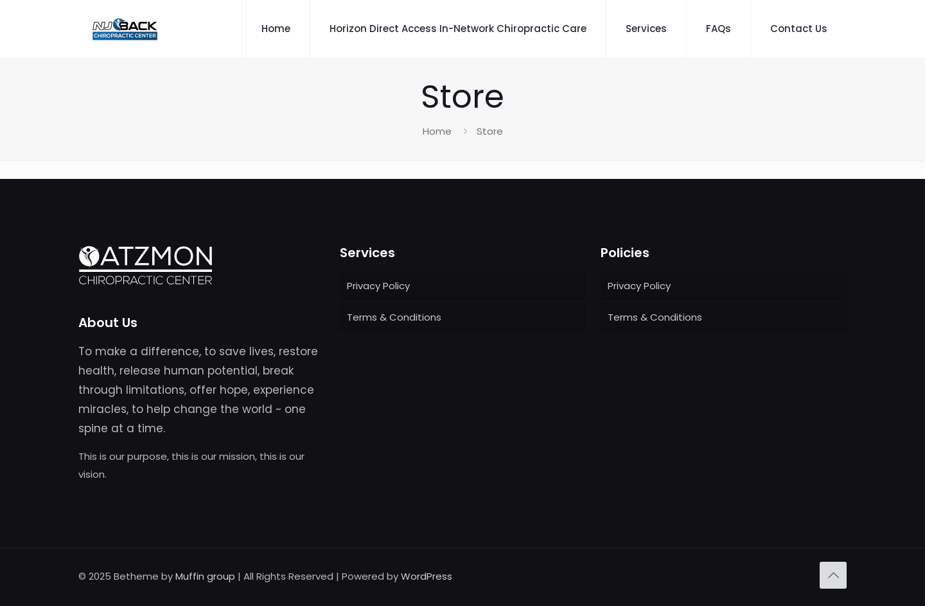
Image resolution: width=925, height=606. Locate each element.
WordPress (426, 576)
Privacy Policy (378, 285)
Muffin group (205, 576)
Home (437, 131)
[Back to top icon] (833, 575)
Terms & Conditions (394, 317)
